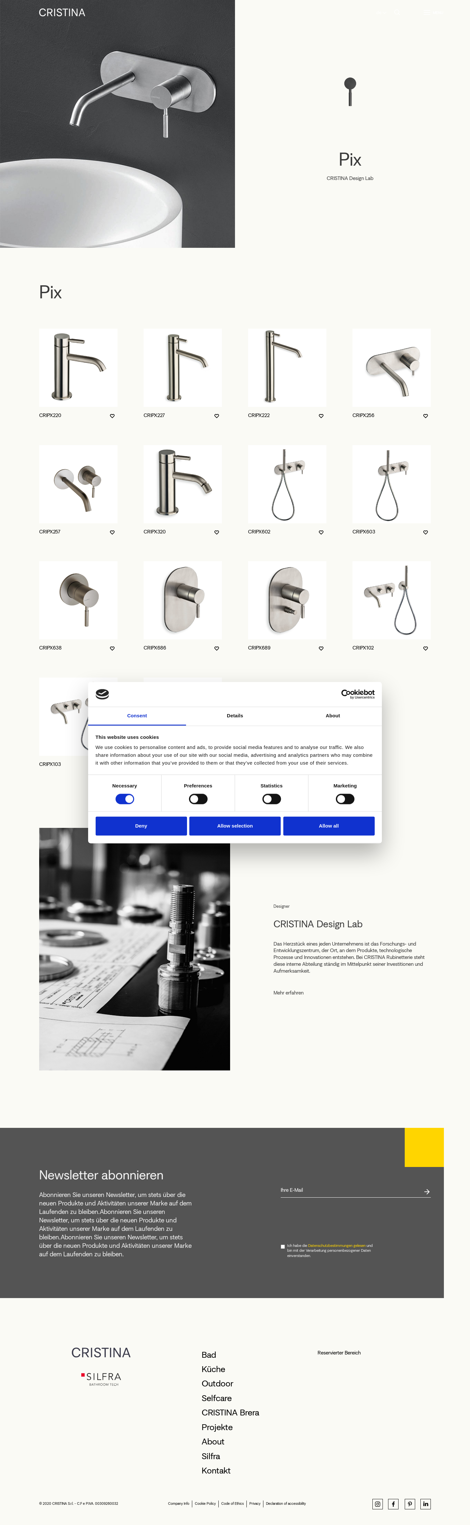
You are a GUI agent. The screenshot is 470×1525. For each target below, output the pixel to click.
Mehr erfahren (289, 992)
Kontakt (216, 1470)
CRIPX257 (49, 532)
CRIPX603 (363, 532)
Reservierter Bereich (339, 1353)
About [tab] (333, 716)
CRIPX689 (259, 648)
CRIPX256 (363, 415)
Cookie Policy (205, 1504)
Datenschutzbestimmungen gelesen (337, 1245)
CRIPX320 (155, 532)
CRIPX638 (50, 648)
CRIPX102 (363, 648)
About (213, 1441)
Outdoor (217, 1383)
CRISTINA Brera (230, 1412)
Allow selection (235, 826)
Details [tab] (235, 716)
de (378, 12)
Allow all (329, 826)
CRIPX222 (259, 415)
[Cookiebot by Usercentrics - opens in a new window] (346, 694)
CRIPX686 (155, 648)
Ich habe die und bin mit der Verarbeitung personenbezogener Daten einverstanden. (330, 1250)
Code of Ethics (232, 1504)
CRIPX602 (259, 532)
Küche (213, 1369)
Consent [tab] (137, 716)
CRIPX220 (50, 415)
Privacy (254, 1504)
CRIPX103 (50, 764)
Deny (141, 826)
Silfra (211, 1456)
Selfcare (217, 1398)
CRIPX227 (154, 415)
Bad (209, 1355)
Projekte (217, 1427)
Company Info (178, 1504)
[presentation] (330, 1220)
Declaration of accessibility (286, 1504)
